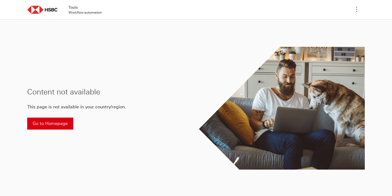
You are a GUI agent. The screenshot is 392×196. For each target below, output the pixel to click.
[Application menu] (357, 10)
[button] (42, 9)
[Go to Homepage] (50, 124)
